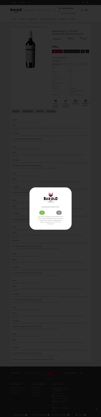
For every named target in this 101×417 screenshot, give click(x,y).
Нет (59, 212)
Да (42, 212)
